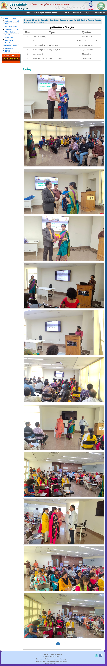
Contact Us (77, 13)
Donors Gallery (10, 18)
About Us (66, 13)
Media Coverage (11, 26)
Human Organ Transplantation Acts (46, 13)
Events (7, 24)
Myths (7, 51)
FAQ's (87, 13)
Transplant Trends (12, 29)
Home (28, 13)
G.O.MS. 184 (9, 35)
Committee (9, 40)
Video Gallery (10, 32)
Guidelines (9, 37)
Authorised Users (99, 13)
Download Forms (11, 45)
